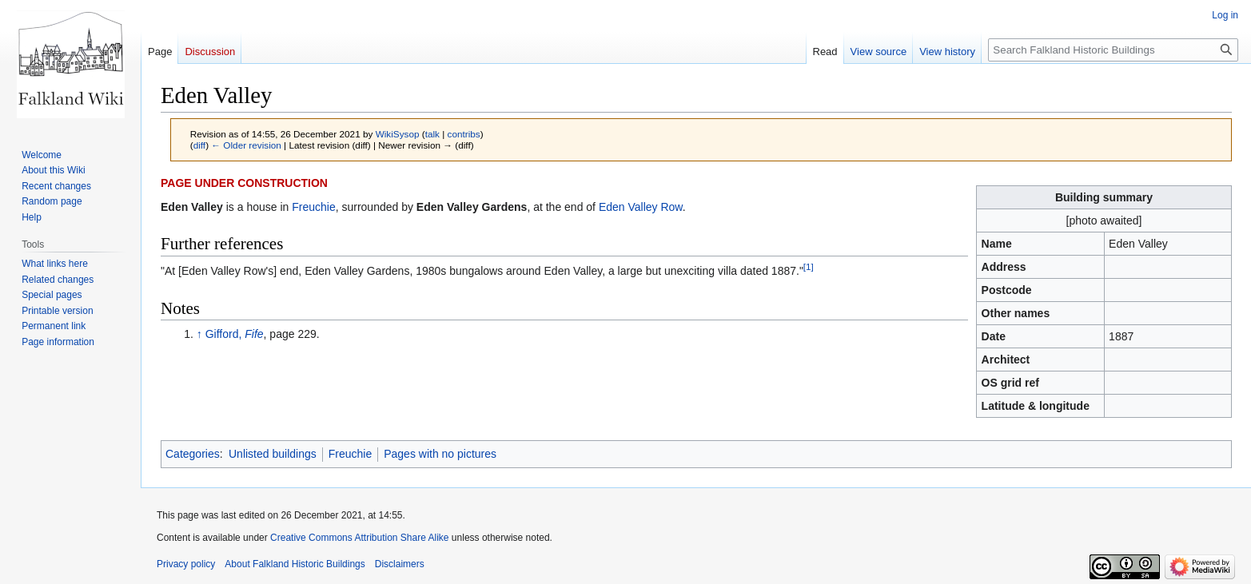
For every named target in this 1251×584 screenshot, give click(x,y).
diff (199, 145)
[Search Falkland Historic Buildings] (1113, 50)
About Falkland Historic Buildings (295, 564)
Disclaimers (399, 564)
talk (432, 134)
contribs (464, 134)
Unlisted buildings (273, 453)
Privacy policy (186, 564)
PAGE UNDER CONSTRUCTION (244, 183)
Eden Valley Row (641, 207)
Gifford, (234, 334)
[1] (808, 266)
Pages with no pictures (440, 453)
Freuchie (313, 207)
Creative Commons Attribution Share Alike (359, 537)
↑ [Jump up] (199, 334)
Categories (192, 453)
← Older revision (246, 145)
